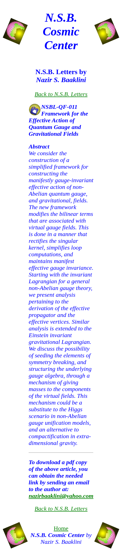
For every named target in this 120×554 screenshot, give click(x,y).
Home (61, 528)
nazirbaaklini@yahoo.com (61, 496)
